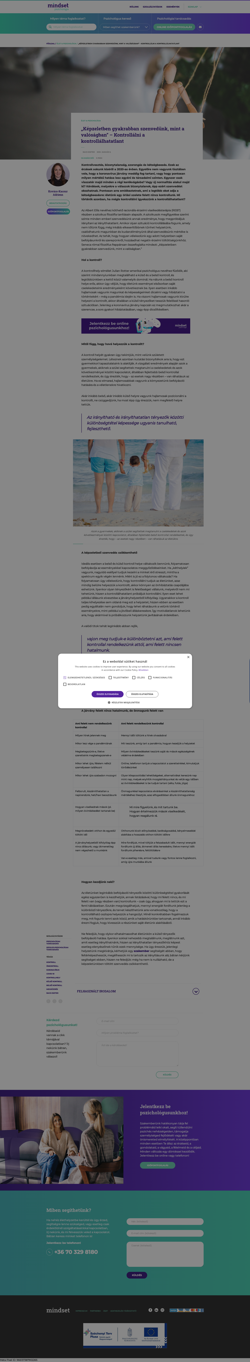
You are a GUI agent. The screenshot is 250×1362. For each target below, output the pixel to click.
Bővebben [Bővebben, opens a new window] (144, 670)
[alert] (125, 681)
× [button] (188, 657)
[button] (125, 702)
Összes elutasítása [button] (142, 694)
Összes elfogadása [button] (108, 694)
